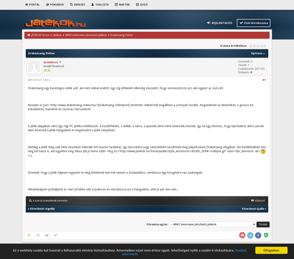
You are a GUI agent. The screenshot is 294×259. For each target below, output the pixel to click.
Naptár (122, 4)
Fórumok (55, 4)
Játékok (57, 35)
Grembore (51, 62)
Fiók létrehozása (253, 23)
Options (258, 53)
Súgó (142, 4)
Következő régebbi (42, 208)
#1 (264, 79)
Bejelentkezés (219, 23)
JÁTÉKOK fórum (40, 35)
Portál (32, 4)
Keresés (77, 4)
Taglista (100, 4)
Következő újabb (253, 208)
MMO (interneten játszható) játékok (86, 35)
